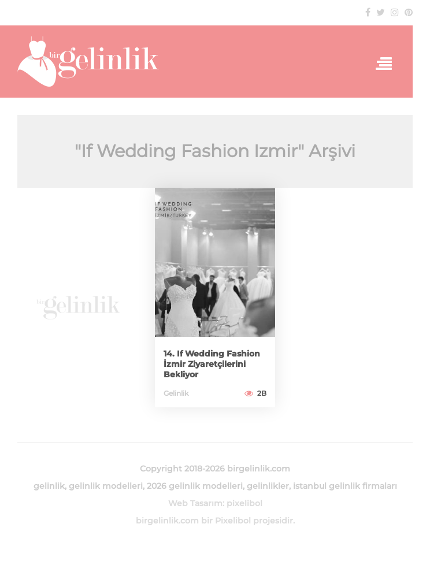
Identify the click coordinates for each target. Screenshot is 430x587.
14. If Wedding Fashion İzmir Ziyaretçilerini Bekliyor (212, 364)
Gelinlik (176, 393)
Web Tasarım (195, 503)
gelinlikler (268, 486)
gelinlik (49, 486)
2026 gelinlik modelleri (195, 486)
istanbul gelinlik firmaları (345, 486)
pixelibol (244, 503)
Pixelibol (233, 520)
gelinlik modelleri (106, 486)
